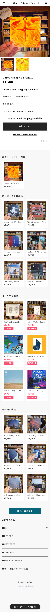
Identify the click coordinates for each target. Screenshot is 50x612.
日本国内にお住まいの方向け (25, 134)
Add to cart (25, 126)
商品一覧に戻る (25, 511)
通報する (44, 141)
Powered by (25, 586)
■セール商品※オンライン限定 (15, 569)
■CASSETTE (8, 544)
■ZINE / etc (8, 552)
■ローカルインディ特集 (12, 560)
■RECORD (7, 536)
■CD (4, 528)
